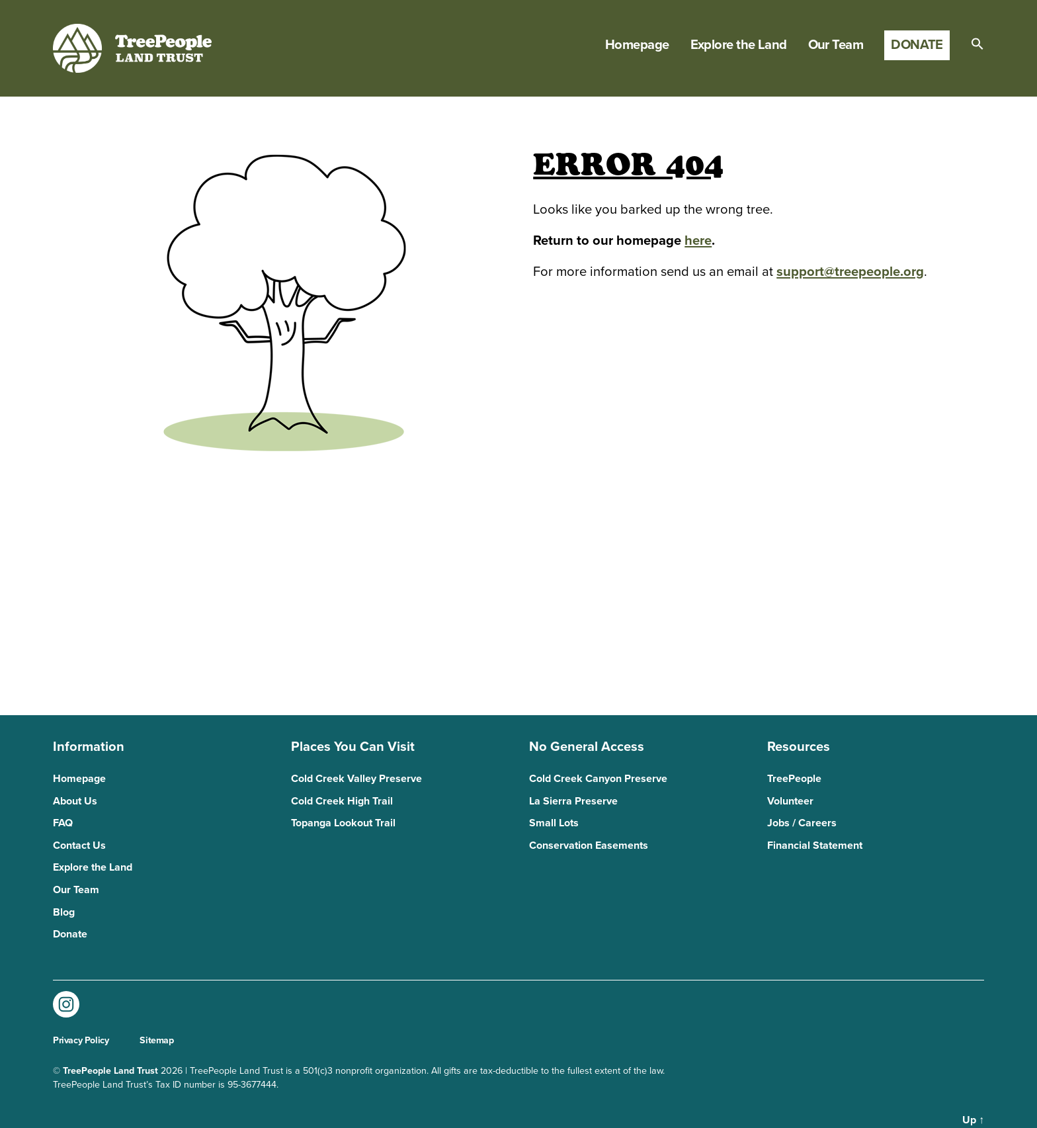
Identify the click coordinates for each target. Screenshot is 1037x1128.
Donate (917, 44)
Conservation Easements (588, 845)
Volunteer (790, 801)
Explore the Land (738, 45)
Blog (64, 912)
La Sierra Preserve (573, 801)
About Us (75, 801)
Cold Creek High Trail (342, 801)
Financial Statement (814, 845)
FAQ (63, 823)
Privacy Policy (80, 1040)
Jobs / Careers (802, 823)
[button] (977, 43)
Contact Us (79, 845)
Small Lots (554, 823)
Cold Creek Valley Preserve (356, 778)
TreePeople (794, 778)
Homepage (637, 45)
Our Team (836, 45)
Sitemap (156, 1040)
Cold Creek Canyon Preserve (598, 778)
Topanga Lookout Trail (343, 823)
